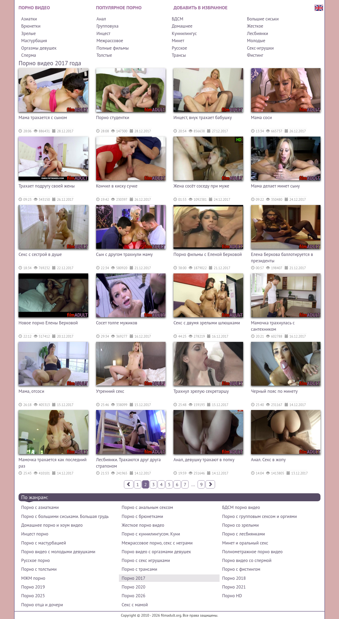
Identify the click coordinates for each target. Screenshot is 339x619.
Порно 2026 (133, 596)
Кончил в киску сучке (117, 186)
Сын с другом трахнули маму (124, 254)
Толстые (104, 55)
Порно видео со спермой (246, 560)
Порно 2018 (234, 578)
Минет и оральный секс (245, 543)
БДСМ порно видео (241, 507)
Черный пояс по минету (274, 391)
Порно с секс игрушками (146, 560)
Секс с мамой (135, 605)
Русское (179, 48)
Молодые (256, 40)
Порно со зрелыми (240, 525)
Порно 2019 (33, 587)
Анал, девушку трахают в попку (203, 460)
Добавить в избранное (200, 8)
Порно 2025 (33, 596)
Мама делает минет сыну (275, 186)
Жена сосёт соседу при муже (201, 186)
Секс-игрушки (260, 48)
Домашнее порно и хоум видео (52, 525)
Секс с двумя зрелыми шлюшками (206, 323)
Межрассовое (109, 40)
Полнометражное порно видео (252, 552)
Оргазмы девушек (38, 48)
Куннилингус (184, 33)
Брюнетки (31, 26)
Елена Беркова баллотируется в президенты (282, 257)
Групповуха (107, 26)
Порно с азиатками (40, 507)
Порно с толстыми (39, 569)
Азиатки (29, 19)
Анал (101, 19)
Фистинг (255, 55)
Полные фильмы (112, 48)
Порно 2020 (133, 587)
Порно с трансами (139, 569)
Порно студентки (112, 117)
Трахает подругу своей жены (47, 186)
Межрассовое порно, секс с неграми (157, 543)
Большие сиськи (263, 19)
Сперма (28, 55)
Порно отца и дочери (42, 605)
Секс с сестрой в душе (40, 254)
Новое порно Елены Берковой (48, 323)
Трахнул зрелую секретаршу (201, 391)
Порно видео (34, 8)
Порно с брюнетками (142, 516)
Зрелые (28, 33)
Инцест (103, 33)
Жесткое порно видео (143, 525)
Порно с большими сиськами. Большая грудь (65, 516)
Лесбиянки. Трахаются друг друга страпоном (128, 463)
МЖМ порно (33, 578)
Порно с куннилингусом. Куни (151, 534)
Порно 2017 (133, 578)
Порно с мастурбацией (43, 543)
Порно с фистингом (241, 569)
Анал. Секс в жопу (268, 460)
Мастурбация (34, 40)
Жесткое (255, 26)
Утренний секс (110, 391)
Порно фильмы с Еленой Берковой (207, 254)
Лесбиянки (257, 33)
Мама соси (261, 117)
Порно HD (232, 596)
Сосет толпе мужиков (116, 323)
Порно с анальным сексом (147, 507)
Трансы (179, 55)
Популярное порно (119, 8)
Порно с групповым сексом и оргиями (259, 516)
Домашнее (182, 26)
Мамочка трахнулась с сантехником (273, 326)
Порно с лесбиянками (243, 534)
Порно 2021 (234, 587)
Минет (178, 40)
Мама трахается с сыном (43, 117)
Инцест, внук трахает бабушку (202, 117)
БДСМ (177, 19)
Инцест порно (34, 534)
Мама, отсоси (31, 391)
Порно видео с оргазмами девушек (156, 552)
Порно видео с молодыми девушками (58, 552)
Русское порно (35, 560)
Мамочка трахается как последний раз (53, 463)
